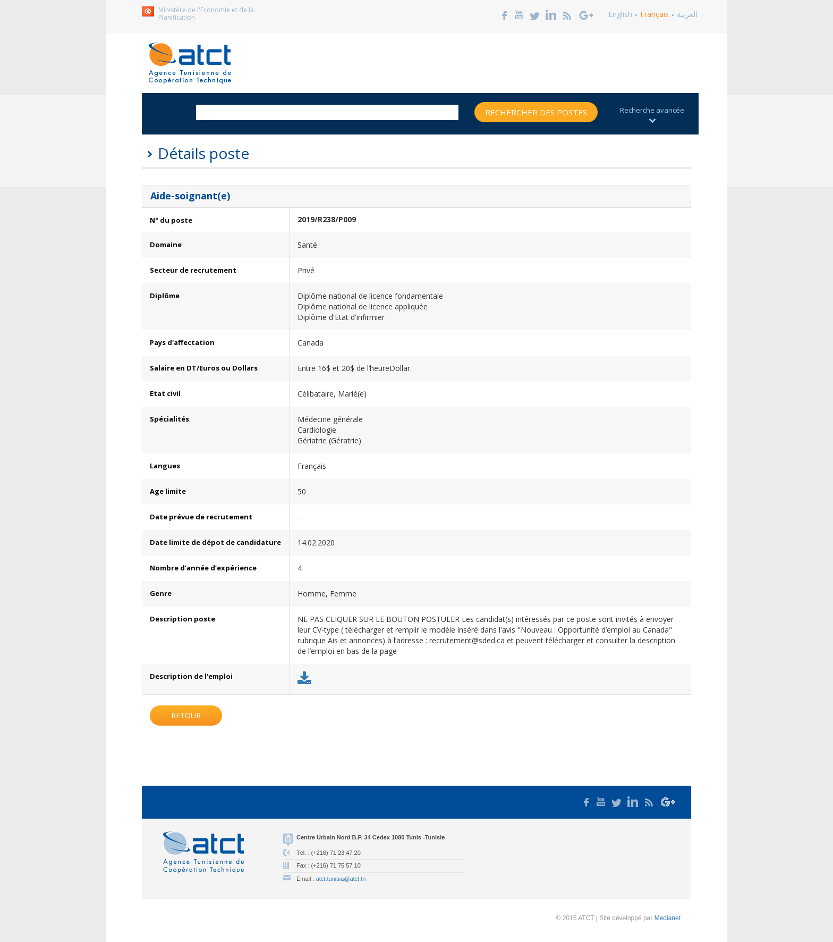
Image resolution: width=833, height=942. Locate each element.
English (620, 14)
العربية (687, 14)
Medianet (667, 918)
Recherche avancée (652, 114)
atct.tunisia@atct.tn (341, 879)
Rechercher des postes (536, 112)
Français (654, 14)
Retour (186, 715)
